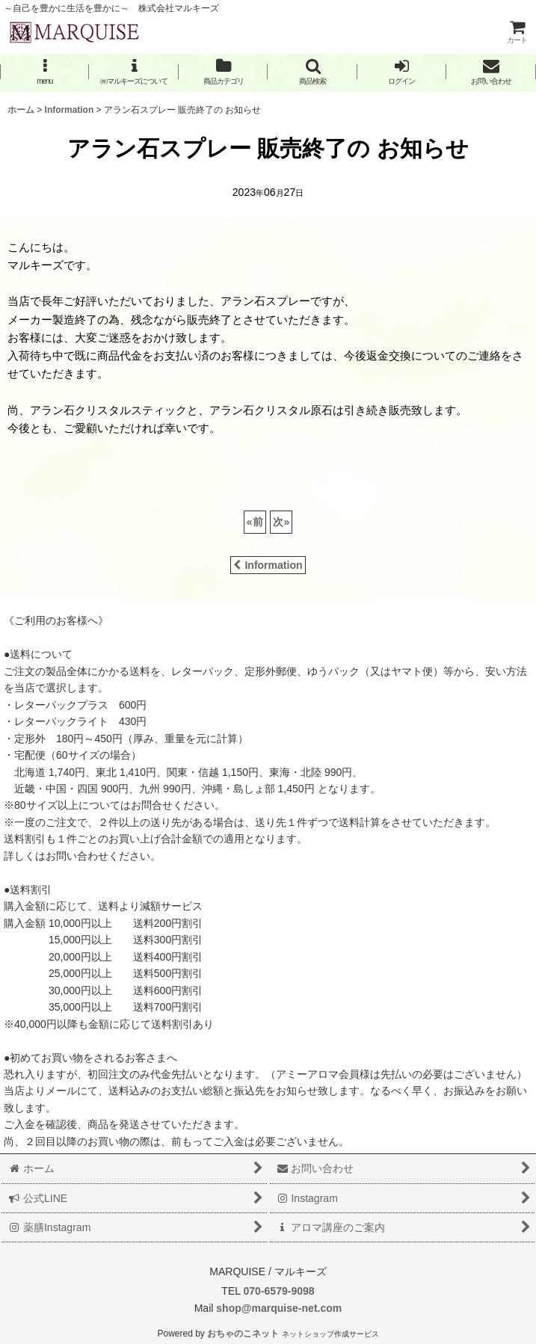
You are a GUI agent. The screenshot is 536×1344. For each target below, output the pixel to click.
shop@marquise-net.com (277, 1308)
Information (267, 565)
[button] (44, 72)
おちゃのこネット (243, 1333)
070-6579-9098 (278, 1291)
